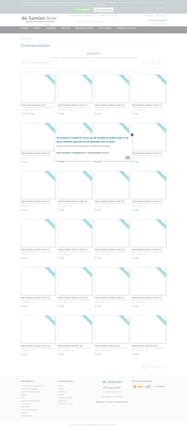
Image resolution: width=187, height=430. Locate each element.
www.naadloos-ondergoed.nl (71, 153)
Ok (127, 158)
